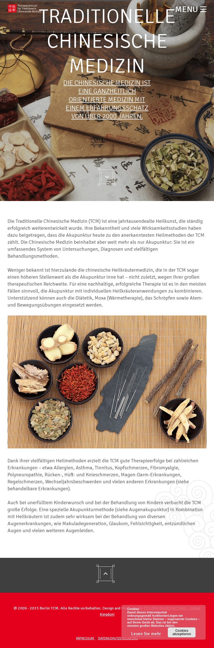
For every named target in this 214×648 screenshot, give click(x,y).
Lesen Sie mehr (146, 634)
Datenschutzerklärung (118, 638)
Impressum (85, 638)
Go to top (107, 575)
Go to (107, 176)
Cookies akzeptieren (181, 632)
